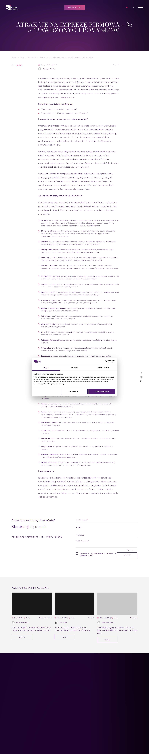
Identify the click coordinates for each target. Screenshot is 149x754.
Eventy (42, 57)
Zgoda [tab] (46, 368)
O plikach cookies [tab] (103, 367)
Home (14, 57)
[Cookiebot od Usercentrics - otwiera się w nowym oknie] (107, 361)
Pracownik (32, 57)
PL (127, 7)
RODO (91, 555)
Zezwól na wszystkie (102, 391)
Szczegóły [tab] (74, 367)
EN (133, 7)
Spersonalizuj (74, 391)
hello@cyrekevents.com (25, 537)
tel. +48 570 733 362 (51, 537)
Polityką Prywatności (101, 553)
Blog (22, 57)
